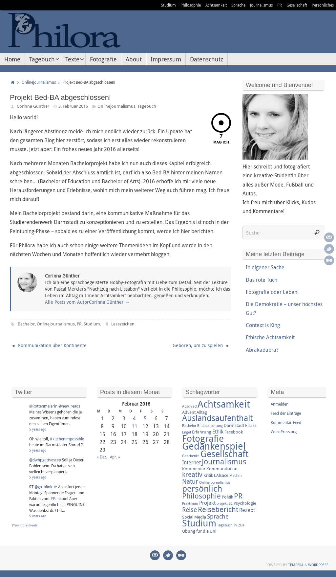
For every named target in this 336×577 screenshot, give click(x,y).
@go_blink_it (45, 486)
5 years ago (37, 429)
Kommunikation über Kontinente (49, 345)
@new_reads (69, 406)
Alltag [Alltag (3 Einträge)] (202, 412)
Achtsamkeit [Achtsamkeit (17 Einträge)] (224, 404)
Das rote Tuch (261, 279)
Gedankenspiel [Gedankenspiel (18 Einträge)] (214, 446)
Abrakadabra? (262, 349)
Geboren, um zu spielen (201, 345)
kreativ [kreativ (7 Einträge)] (192, 474)
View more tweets (24, 525)
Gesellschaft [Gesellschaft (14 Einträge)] (224, 454)
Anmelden (279, 404)
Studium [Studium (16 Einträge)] (199, 523)
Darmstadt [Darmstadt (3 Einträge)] (234, 425)
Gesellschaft (296, 5)
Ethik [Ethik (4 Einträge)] (217, 431)
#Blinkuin (59, 498)
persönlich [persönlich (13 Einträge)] (202, 488)
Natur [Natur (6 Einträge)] (190, 481)
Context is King (263, 325)
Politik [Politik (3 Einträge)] (227, 497)
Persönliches (323, 5)
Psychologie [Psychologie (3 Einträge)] (245, 503)
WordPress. (318, 564)
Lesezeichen (123, 324)
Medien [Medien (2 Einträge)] (235, 475)
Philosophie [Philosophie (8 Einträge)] (201, 495)
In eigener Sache (265, 267)
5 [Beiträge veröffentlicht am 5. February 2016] (145, 418)
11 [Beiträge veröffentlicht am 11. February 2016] (134, 426)
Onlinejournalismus (42, 82)
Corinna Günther (33, 106)
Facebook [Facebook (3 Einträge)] (233, 432)
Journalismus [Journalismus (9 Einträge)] (224, 461)
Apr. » (115, 456)
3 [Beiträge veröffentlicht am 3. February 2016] (123, 418)
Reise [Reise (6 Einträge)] (189, 509)
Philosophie (190, 5)
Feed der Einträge (286, 413)
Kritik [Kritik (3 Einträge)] (208, 475)
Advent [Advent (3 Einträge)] (189, 412)
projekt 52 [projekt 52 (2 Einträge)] (225, 503)
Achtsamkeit (216, 5)
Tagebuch (146, 106)
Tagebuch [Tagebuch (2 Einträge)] (224, 525)
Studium (168, 5)
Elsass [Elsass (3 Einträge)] (251, 425)
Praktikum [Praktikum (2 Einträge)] (190, 503)
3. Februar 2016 (73, 106)
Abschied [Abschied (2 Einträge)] (189, 406)
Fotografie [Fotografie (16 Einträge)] (203, 438)
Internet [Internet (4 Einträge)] (191, 462)
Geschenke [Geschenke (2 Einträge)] (191, 456)
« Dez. (102, 456)
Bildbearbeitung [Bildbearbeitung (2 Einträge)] (210, 425)
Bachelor (26, 324)
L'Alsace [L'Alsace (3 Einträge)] (221, 475)
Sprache (238, 5)
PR (279, 5)
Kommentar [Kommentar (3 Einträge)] (193, 469)
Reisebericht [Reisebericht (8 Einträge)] (218, 509)
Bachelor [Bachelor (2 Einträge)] (189, 425)
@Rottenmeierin (43, 406)
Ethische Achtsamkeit (270, 337)
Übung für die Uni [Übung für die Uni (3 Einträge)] (199, 531)
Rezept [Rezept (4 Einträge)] (247, 510)
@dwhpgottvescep (45, 459)
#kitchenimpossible (67, 438)
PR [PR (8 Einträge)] (238, 495)
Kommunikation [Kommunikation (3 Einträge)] (222, 469)
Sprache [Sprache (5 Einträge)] (218, 516)
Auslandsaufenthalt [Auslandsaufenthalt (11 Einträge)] (217, 417)
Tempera (296, 564)
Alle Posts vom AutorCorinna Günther (87, 302)
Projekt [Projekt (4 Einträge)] (207, 502)
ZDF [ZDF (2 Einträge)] (241, 525)
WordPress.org (284, 431)
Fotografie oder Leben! (272, 292)
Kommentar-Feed (286, 422)
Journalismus (261, 5)
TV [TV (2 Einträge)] (235, 525)
